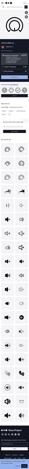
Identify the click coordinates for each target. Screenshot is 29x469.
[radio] (14, 59)
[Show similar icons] (26, 16)
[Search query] (14, 127)
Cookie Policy (17, 461)
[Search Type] (3, 7)
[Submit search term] (26, 7)
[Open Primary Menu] (2, 3)
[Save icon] (26, 12)
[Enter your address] (14, 443)
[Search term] (15, 7)
